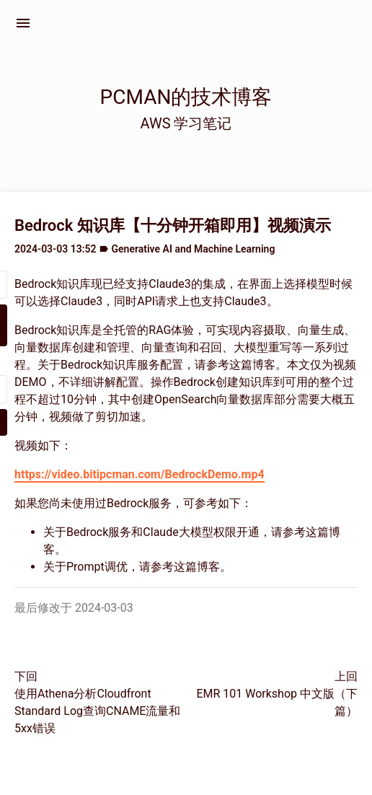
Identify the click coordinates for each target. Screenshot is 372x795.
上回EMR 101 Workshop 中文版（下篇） (277, 693)
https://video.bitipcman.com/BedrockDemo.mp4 (139, 474)
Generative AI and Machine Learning (193, 249)
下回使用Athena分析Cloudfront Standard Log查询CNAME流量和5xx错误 (97, 702)
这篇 (240, 365)
